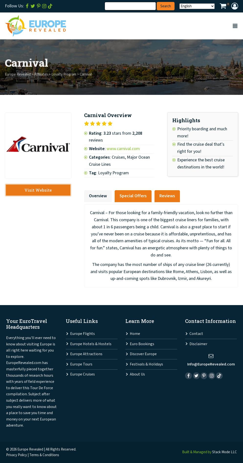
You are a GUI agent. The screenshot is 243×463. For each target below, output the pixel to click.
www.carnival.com (123, 149)
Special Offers (133, 196)
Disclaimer (198, 344)
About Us (137, 374)
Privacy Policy (16, 455)
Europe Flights (82, 333)
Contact (196, 333)
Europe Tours (81, 364)
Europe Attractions (86, 354)
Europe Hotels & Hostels (90, 344)
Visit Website (38, 190)
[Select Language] (197, 6)
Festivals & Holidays (146, 364)
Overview (98, 196)
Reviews (167, 196)
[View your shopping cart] (223, 6)
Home (135, 333)
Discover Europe (143, 354)
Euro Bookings (142, 344)
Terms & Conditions (44, 455)
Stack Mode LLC (224, 452)
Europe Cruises (82, 374)
